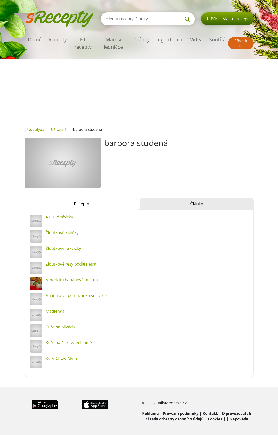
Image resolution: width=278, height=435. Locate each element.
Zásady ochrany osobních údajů (174, 418)
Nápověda (238, 418)
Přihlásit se (240, 43)
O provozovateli (236, 413)
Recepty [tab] (81, 203)
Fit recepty (83, 43)
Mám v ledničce (113, 43)
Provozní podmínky (181, 413)
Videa (196, 39)
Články (142, 39)
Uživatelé (59, 129)
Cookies (215, 418)
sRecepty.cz (35, 129)
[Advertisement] (139, 90)
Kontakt (210, 413)
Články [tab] (196, 203)
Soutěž (217, 39)
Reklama (150, 413)
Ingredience (169, 39)
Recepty (58, 39)
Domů (35, 39)
